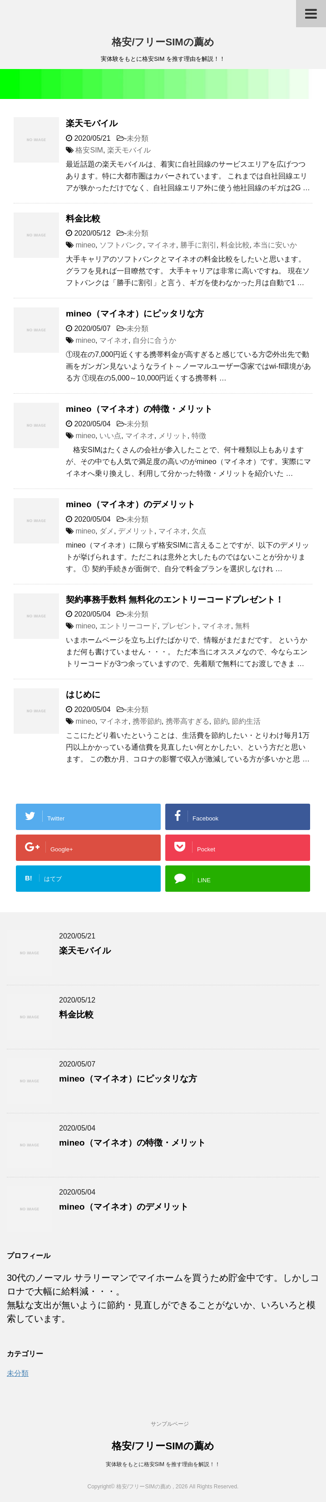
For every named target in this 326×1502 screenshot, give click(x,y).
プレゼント (180, 626)
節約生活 (246, 721)
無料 (242, 626)
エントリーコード (128, 626)
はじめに (83, 694)
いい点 (110, 436)
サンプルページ (170, 1424)
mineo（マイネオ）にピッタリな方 (135, 313)
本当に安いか (275, 245)
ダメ (106, 531)
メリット (173, 436)
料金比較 (83, 218)
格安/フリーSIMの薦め (163, 42)
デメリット (136, 531)
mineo (85, 245)
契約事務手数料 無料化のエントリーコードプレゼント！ (175, 599)
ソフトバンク (121, 245)
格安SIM (89, 150)
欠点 (199, 531)
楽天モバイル (92, 123)
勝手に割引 (198, 245)
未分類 (137, 138)
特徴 (199, 436)
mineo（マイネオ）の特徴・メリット (139, 409)
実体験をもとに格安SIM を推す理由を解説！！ (163, 1464)
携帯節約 (147, 721)
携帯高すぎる (187, 721)
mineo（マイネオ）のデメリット (130, 504)
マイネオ (161, 245)
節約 (220, 721)
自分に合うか (154, 340)
